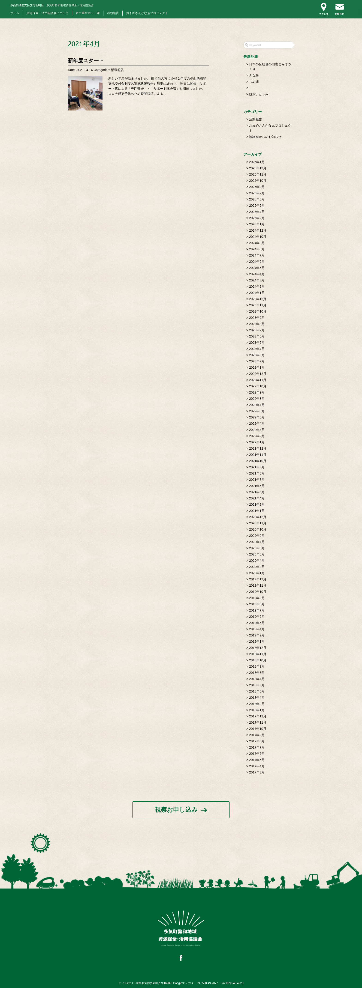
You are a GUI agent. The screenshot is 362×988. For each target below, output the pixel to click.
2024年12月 (257, 230)
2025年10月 (257, 180)
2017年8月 (257, 741)
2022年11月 (257, 380)
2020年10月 (257, 529)
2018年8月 (257, 673)
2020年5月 (257, 554)
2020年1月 (257, 573)
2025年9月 (257, 187)
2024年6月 (257, 261)
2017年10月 (257, 729)
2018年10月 (257, 660)
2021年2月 (257, 504)
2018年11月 (257, 654)
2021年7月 (257, 479)
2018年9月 (257, 666)
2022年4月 (257, 423)
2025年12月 (257, 168)
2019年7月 (257, 610)
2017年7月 (257, 747)
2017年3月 (257, 772)
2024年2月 (257, 286)
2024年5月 (257, 268)
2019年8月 (257, 604)
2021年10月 (257, 461)
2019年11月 (257, 585)
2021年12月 (257, 448)
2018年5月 (257, 691)
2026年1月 (257, 162)
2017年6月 (257, 753)
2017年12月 (257, 716)
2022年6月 (257, 411)
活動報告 (113, 13)
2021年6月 (257, 486)
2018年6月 (257, 685)
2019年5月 (257, 623)
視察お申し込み (176, 809)
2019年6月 (257, 616)
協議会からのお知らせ (265, 137)
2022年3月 (257, 430)
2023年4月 (257, 349)
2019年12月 (257, 579)
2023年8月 (257, 324)
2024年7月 (257, 255)
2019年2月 (257, 635)
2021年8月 (257, 473)
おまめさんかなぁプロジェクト (147, 13)
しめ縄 (254, 82)
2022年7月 (257, 405)
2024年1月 (257, 293)
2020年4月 (257, 560)
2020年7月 (257, 542)
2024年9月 (257, 243)
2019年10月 (257, 592)
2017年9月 (257, 735)
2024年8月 (257, 249)
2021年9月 (257, 467)
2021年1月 (257, 511)
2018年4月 (257, 697)
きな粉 (254, 75)
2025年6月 (257, 199)
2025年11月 (257, 174)
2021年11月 (257, 455)
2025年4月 (257, 212)
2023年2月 (257, 361)
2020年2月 (257, 567)
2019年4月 (257, 629)
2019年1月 (257, 641)
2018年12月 (257, 648)
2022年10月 (257, 386)
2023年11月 (257, 305)
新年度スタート (86, 60)
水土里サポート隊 (88, 13)
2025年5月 (257, 205)
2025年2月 (257, 218)
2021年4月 (257, 498)
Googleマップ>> (183, 983)
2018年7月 (257, 679)
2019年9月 (257, 598)
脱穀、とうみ (258, 94)
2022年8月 (257, 398)
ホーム (14, 13)
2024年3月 (257, 280)
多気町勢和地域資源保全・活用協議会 (52, 5)
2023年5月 (257, 342)
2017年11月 (257, 722)
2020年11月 (257, 523)
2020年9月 (257, 535)
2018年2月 (257, 704)
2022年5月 (257, 417)
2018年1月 (257, 710)
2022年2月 (257, 436)
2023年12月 (257, 299)
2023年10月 (257, 311)
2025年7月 (257, 193)
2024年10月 (257, 237)
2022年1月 (257, 442)
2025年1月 (257, 224)
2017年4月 (257, 766)
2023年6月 (257, 336)
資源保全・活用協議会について (48, 13)
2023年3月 (257, 355)
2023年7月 (257, 330)
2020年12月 (257, 517)
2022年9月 (257, 392)
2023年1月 (257, 367)
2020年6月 (257, 548)
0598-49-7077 (209, 983)
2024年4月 (257, 274)
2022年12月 (257, 374)
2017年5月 (257, 760)
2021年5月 (257, 492)
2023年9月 (257, 317)
